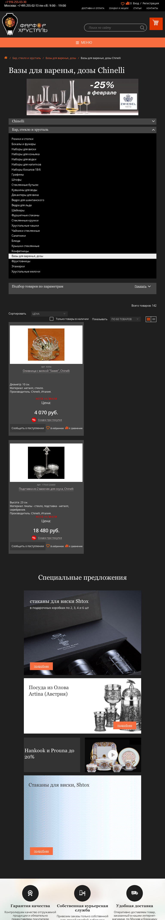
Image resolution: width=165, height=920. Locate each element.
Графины (18, 175)
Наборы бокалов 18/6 (26, 170)
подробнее (41, 555)
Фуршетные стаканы (25, 216)
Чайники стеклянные (26, 231)
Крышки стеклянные (25, 246)
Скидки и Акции (118, 8)
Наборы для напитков (26, 164)
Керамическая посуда (82, 843)
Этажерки (18, 266)
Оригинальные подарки (83, 862)
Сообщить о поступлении (44, 428)
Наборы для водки (24, 159)
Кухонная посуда (82, 856)
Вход (136, 3)
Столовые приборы (82, 849)
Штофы (16, 180)
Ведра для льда (22, 205)
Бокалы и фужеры (24, 144)
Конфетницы (20, 251)
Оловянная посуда (82, 853)
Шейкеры (18, 210)
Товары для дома (82, 859)
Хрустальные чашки (25, 226)
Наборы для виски (24, 149)
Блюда (16, 241)
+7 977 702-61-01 (82, 889)
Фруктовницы (21, 261)
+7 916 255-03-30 (15, 2)
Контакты (152, 8)
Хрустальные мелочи (26, 272)
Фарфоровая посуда (82, 840)
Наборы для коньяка (26, 154)
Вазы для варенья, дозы (61, 58)
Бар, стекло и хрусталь (26, 58)
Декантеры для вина (25, 195)
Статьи (137, 8)
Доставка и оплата (93, 8)
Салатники (19, 236)
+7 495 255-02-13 (27, 6)
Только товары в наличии (69, 319)
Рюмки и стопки (22, 139)
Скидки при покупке (48, 420)
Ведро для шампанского (28, 200)
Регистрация (151, 3)
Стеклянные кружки (25, 220)
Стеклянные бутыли (25, 185)
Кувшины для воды (24, 190)
